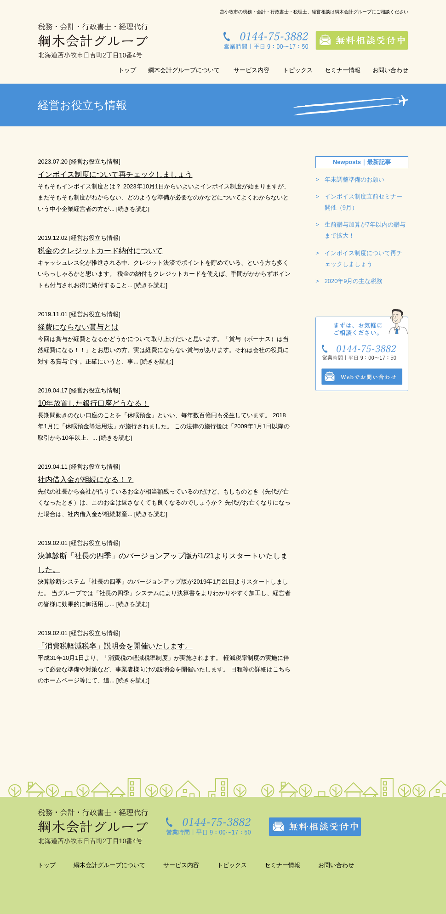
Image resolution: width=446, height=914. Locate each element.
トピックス (298, 70)
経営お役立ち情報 (95, 161)
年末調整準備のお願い (354, 179)
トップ (127, 70)
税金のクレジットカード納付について (100, 250)
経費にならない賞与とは (78, 327)
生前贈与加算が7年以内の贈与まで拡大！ (365, 230)
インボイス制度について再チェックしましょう (115, 174)
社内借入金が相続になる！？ (85, 479)
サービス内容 (251, 70)
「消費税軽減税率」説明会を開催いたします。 (115, 646)
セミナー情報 (342, 70)
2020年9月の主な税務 (354, 281)
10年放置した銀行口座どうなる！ (93, 403)
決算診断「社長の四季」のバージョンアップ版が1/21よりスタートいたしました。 (162, 562)
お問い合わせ (390, 70)
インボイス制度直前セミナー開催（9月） (363, 202)
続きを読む (133, 208)
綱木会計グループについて (184, 70)
